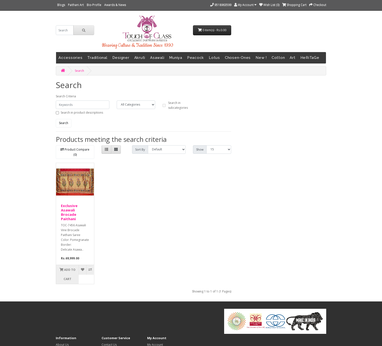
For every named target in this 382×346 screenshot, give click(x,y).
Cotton (278, 57)
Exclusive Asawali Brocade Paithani (69, 212)
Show (199, 149)
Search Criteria (66, 96)
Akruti (139, 57)
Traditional (97, 57)
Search (79, 71)
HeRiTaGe (309, 57)
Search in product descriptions (82, 112)
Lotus (214, 57)
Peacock (195, 57)
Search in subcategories (178, 105)
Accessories (70, 57)
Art (292, 57)
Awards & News (115, 5)
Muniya (175, 57)
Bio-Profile (94, 5)
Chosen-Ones (238, 57)
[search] (65, 30)
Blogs (61, 5)
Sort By (140, 149)
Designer (120, 57)
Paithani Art (76, 5)
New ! (261, 57)
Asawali (157, 57)
